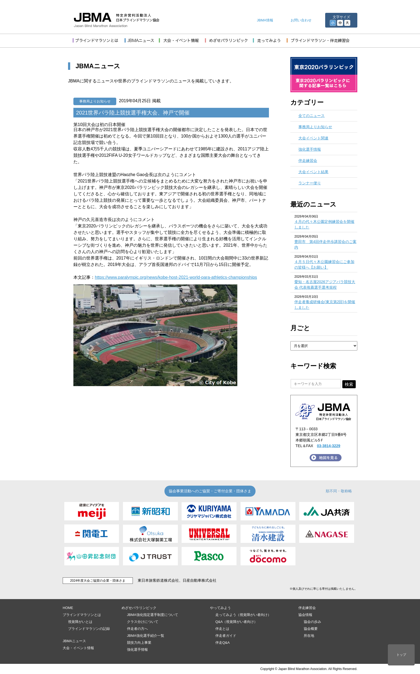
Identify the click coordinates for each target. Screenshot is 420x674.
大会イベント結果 (313, 172)
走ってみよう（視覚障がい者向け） (243, 615)
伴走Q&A (222, 643)
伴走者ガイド (225, 636)
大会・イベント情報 (78, 648)
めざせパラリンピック (139, 608)
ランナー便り (309, 183)
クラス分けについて (142, 622)
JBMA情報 (265, 20)
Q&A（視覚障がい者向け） (236, 622)
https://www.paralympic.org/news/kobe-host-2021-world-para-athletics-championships (176, 277)
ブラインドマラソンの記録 (89, 629)
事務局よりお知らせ (95, 101)
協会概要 (311, 629)
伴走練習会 (307, 160)
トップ (401, 655)
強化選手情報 (309, 149)
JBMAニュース (74, 641)
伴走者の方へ (137, 629)
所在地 (309, 636)
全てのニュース (311, 115)
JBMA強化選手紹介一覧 (145, 636)
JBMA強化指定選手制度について (152, 615)
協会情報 (305, 615)
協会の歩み (312, 622)
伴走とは (222, 629)
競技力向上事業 (139, 643)
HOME (68, 608)
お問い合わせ (301, 20)
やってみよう (220, 608)
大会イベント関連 (313, 138)
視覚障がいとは (80, 622)
